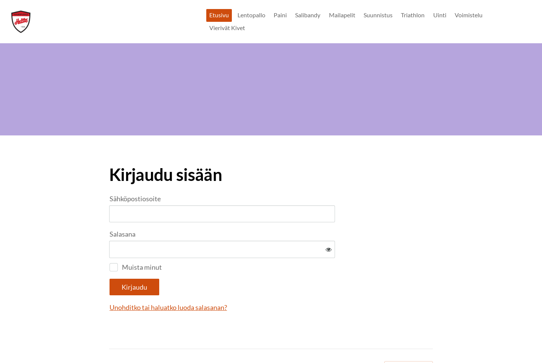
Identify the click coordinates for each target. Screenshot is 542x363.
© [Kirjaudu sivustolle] (112, 341)
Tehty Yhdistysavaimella (408, 341)
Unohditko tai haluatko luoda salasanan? (249, 282)
